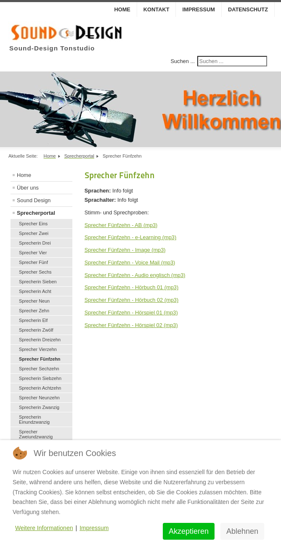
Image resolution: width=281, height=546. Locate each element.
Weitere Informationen (44, 528)
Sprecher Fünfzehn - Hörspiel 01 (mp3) (131, 312)
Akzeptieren (189, 531)
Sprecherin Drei (35, 242)
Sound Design (33, 200)
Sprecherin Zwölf (36, 329)
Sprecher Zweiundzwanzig (36, 434)
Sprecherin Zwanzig (39, 407)
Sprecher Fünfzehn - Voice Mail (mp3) (130, 262)
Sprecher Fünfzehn (40, 358)
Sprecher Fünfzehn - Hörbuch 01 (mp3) (131, 287)
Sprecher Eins (33, 223)
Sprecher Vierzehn (38, 349)
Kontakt (156, 9)
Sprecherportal (36, 213)
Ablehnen (242, 531)
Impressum (198, 9)
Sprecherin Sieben (37, 281)
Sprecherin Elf (33, 320)
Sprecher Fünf (33, 262)
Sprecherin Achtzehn (40, 387)
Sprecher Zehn (34, 310)
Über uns (28, 188)
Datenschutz (248, 9)
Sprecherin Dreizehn (40, 339)
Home (122, 9)
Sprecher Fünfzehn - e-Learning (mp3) (130, 237)
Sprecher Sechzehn (39, 368)
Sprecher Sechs (35, 271)
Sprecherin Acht (35, 291)
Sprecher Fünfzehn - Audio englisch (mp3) (135, 275)
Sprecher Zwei (33, 233)
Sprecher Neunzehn (39, 397)
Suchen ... (182, 61)
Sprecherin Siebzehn (40, 378)
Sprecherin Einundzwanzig (34, 419)
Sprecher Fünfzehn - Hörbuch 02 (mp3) (131, 300)
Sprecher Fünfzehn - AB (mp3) (121, 225)
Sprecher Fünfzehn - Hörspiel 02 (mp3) (131, 325)
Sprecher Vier (33, 252)
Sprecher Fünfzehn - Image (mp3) (125, 250)
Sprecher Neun (34, 300)
